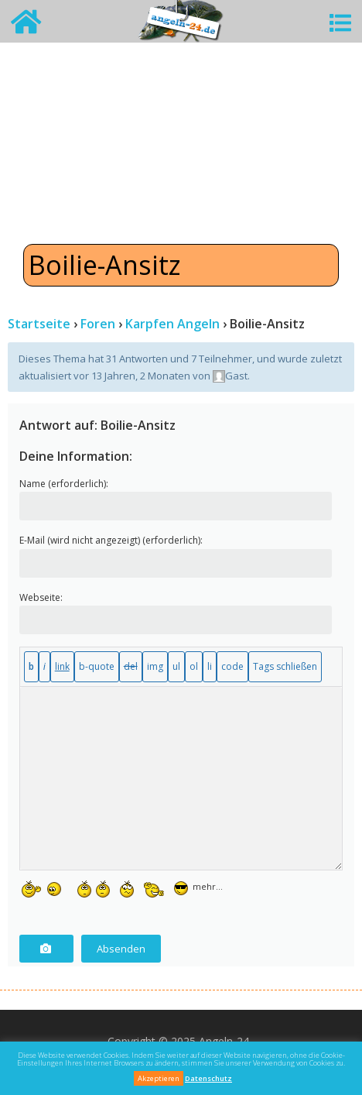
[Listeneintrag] (210, 666)
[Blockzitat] (96, 666)
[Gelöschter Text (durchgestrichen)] (130, 666)
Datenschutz (208, 1078)
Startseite (39, 323)
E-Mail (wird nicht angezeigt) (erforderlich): (111, 540)
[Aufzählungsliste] (176, 666)
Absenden (121, 949)
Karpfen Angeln (172, 323)
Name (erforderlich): (63, 483)
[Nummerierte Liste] (194, 666)
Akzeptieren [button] (158, 1078)
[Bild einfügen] (155, 666)
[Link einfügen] (62, 666)
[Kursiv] (44, 666)
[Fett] (31, 666)
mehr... (208, 884)
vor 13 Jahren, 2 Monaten (131, 376)
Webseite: (41, 597)
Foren (97, 323)
